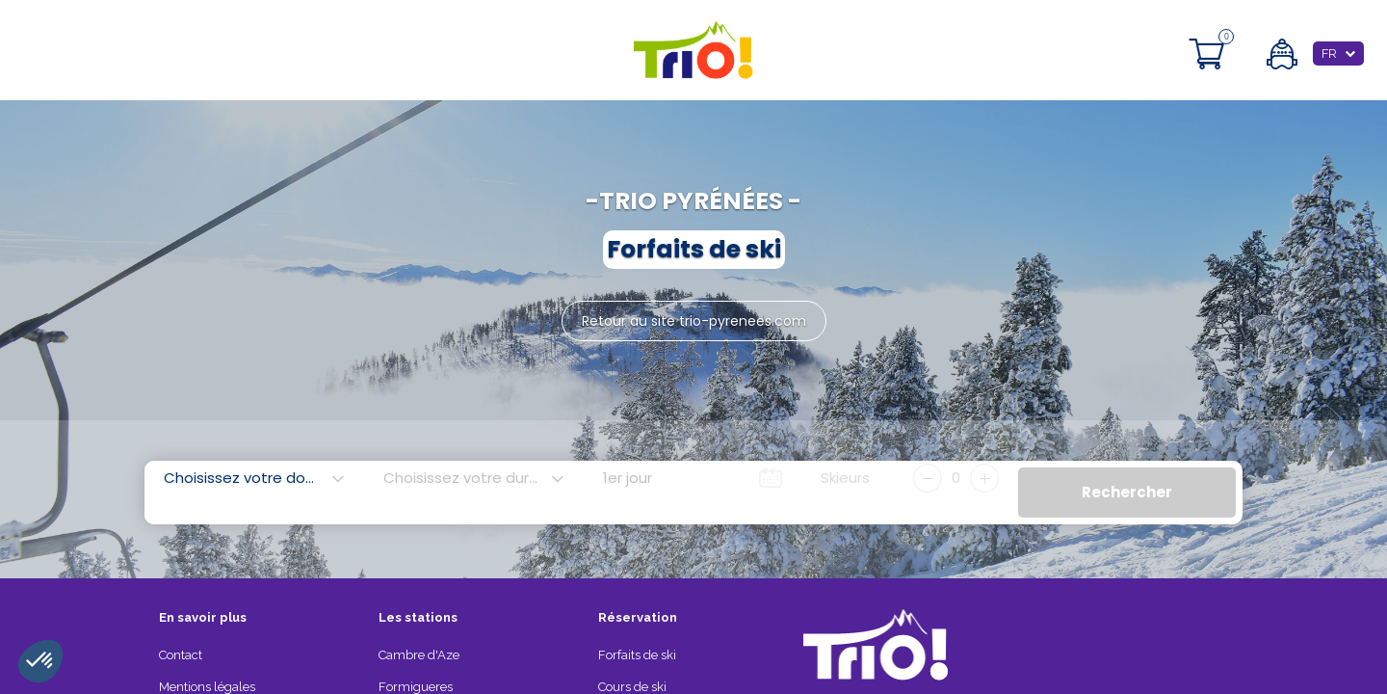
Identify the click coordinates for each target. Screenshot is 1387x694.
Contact (180, 655)
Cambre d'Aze (419, 655)
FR (1329, 53)
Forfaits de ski (637, 655)
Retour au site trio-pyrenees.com (694, 321)
